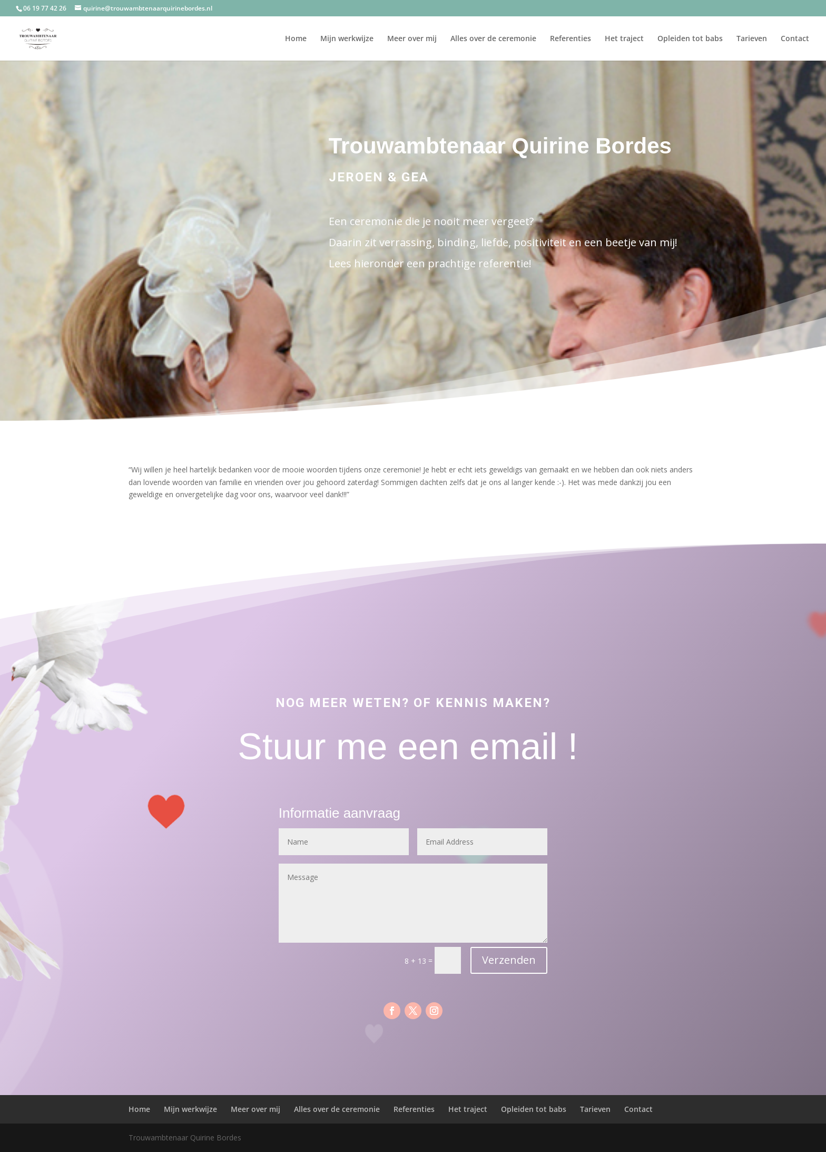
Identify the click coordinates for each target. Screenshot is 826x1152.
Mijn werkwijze (346, 39)
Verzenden (509, 960)
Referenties (570, 39)
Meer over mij (412, 39)
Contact (795, 39)
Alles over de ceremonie (493, 39)
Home (296, 39)
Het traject (624, 39)
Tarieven (751, 39)
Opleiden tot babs (690, 39)
